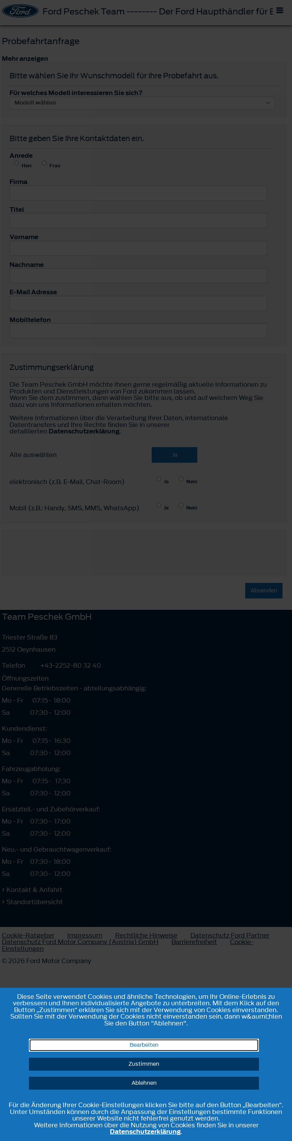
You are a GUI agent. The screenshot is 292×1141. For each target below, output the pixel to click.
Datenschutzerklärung (145, 1131)
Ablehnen (144, 1083)
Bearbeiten (144, 1045)
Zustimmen (144, 1064)
